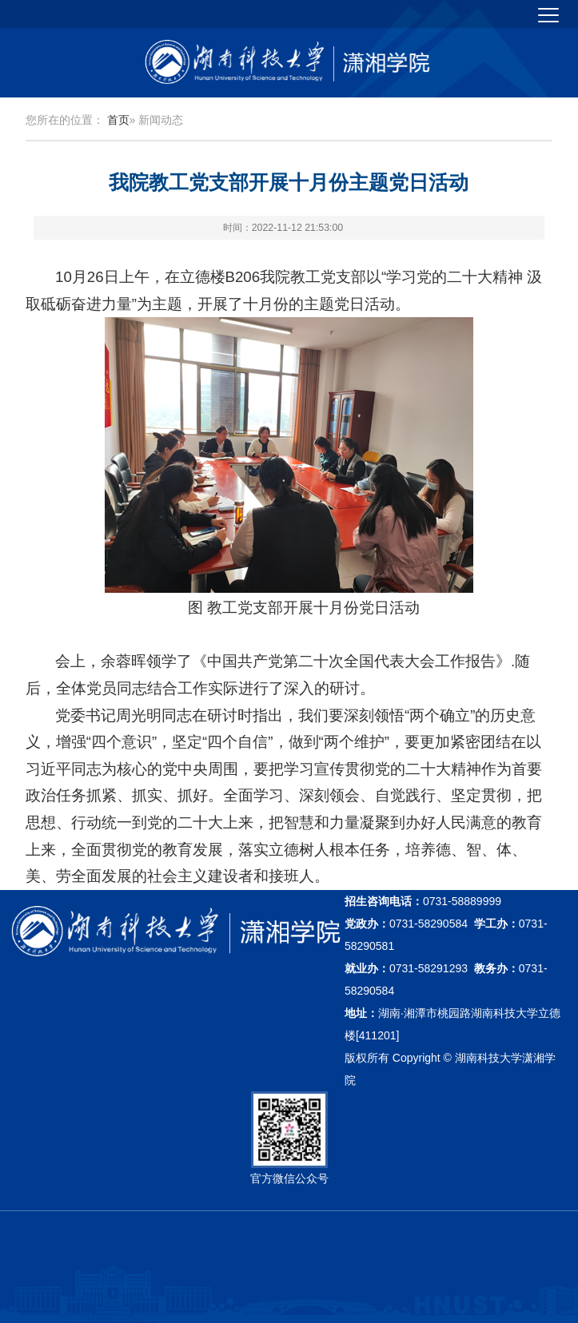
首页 (118, 119)
